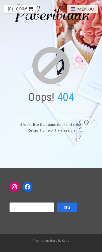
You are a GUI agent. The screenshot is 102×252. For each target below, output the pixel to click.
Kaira (65, 240)
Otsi (67, 207)
